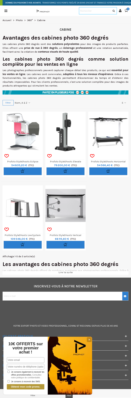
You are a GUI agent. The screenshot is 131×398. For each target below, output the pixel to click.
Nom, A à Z (23, 102)
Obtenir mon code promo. (25, 386)
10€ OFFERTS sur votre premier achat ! (25, 348)
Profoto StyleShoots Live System (23, 235)
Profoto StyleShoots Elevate (65, 161)
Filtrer (8, 103)
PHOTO (34, 325)
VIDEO (44, 325)
